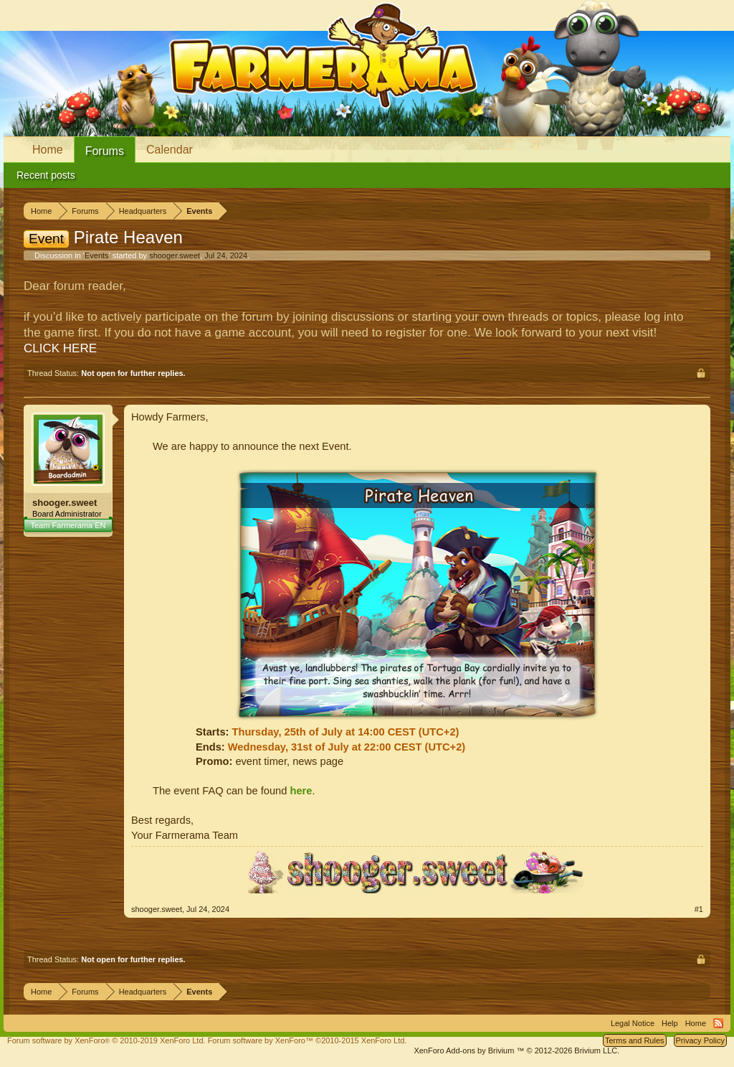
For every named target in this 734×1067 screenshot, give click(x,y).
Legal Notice (632, 1023)
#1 (699, 909)
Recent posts (45, 175)
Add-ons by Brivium (516, 1050)
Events (97, 255)
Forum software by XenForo (106, 1040)
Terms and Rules (634, 1040)
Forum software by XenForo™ (307, 1040)
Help (670, 1023)
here (301, 790)
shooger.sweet (174, 255)
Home (47, 150)
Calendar (169, 150)
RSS (718, 1023)
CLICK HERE (60, 348)
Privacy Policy (700, 1040)
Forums (104, 151)
